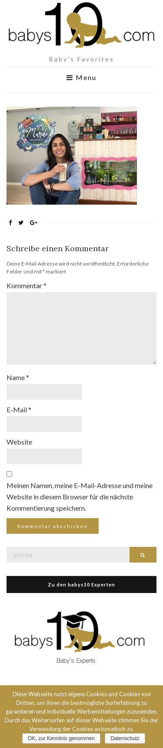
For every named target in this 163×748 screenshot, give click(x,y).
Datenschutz (125, 738)
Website (19, 442)
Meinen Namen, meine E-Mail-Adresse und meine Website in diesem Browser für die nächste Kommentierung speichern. (80, 496)
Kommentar (27, 285)
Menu (81, 77)
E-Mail (19, 409)
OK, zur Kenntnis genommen (61, 738)
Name (18, 377)
